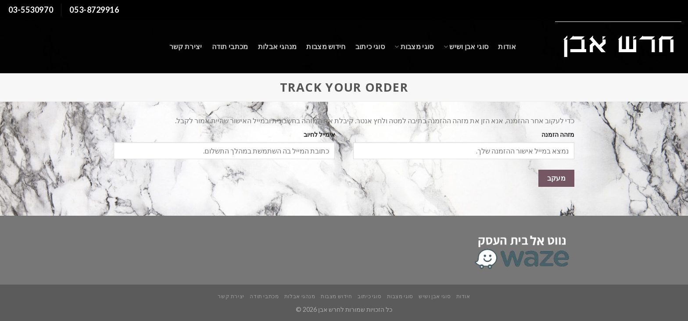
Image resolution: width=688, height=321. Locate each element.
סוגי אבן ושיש (466, 46)
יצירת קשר (185, 46)
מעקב (556, 178)
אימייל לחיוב (319, 134)
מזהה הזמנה (557, 134)
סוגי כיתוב (370, 46)
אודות (507, 46)
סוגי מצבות (414, 46)
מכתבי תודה (230, 46)
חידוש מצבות (326, 46)
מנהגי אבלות (277, 46)
